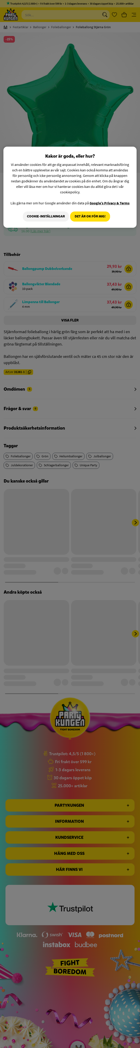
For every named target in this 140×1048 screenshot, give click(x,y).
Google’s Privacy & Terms (109, 203)
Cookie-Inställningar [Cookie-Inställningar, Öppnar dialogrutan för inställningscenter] (44, 216)
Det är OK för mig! (90, 216)
